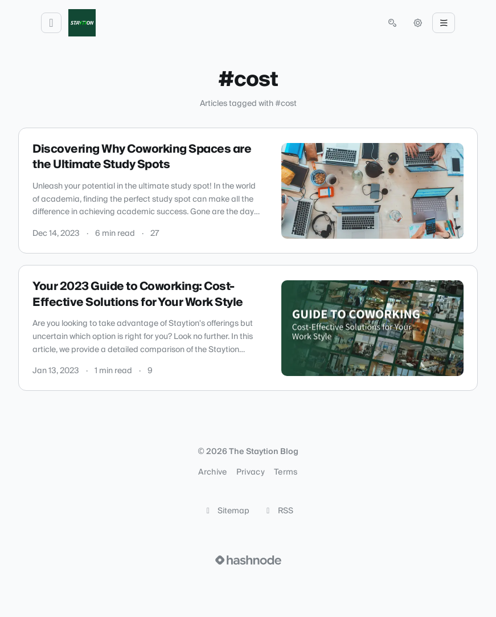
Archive (212, 472)
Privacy (250, 472)
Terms (286, 472)
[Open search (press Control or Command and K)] (392, 23)
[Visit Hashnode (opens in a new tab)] (248, 560)
